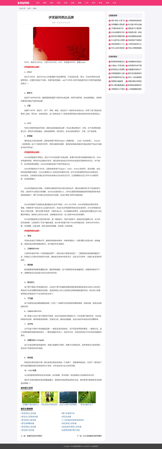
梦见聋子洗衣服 (28, 430)
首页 (37, 3)
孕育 (93, 3)
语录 (114, 3)
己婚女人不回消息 (118, 65)
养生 (51, 3)
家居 (100, 3)
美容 (58, 3)
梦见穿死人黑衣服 (69, 423)
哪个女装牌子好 (68, 413)
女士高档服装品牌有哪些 (92, 436)
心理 (86, 3)
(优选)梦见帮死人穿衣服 (71, 427)
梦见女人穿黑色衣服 (30, 417)
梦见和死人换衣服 (29, 420)
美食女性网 (77, 446)
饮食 (65, 3)
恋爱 (72, 3)
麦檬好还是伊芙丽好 (34, 436)
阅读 (107, 3)
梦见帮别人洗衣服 (29, 413)
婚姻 (79, 3)
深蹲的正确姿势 (117, 81)
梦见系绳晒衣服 (28, 423)
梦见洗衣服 (66, 417)
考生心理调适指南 (135, 48)
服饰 (44, 3)
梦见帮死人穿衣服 (29, 427)
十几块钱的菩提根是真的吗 (73, 420)
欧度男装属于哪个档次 (71, 430)
